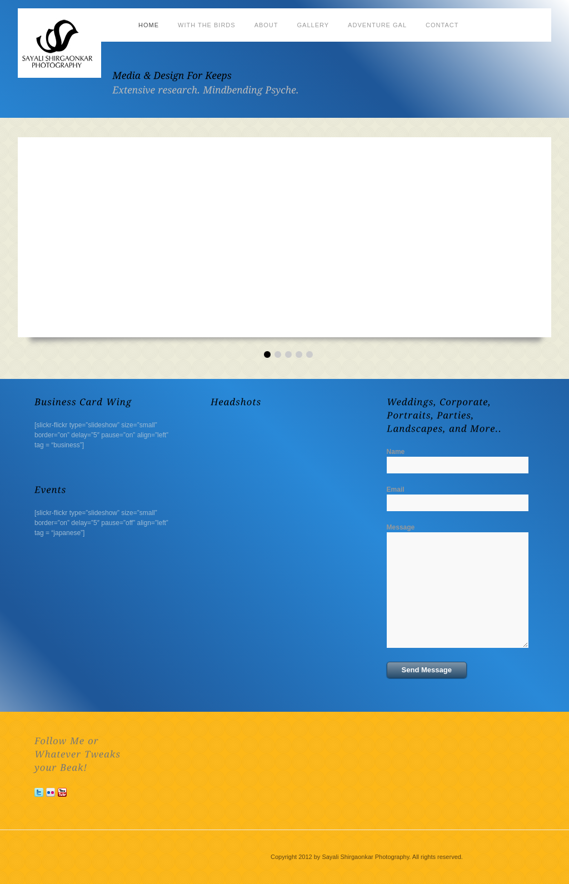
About (266, 25)
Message (401, 527)
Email (396, 489)
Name (396, 452)
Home (148, 25)
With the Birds (207, 25)
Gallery (313, 25)
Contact (442, 25)
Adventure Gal (377, 25)
